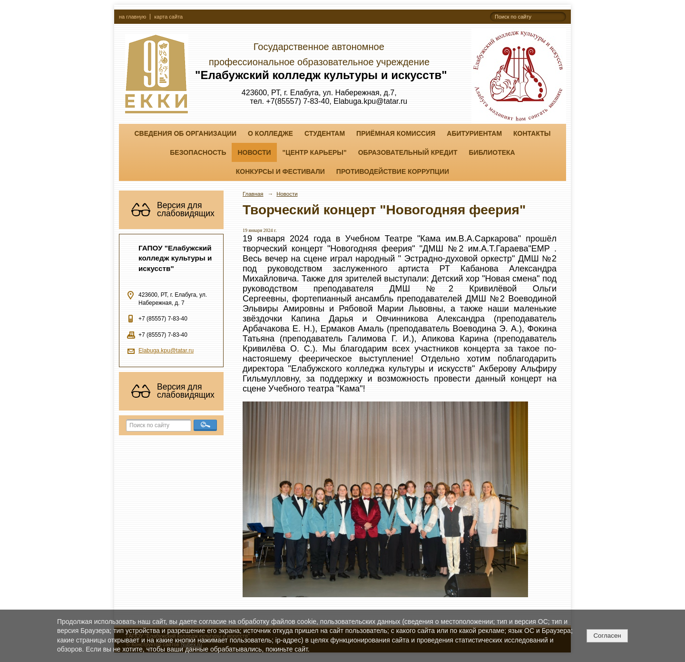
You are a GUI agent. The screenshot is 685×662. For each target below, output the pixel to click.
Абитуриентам (474, 133)
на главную (132, 17)
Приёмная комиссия (395, 133)
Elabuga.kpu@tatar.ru (166, 350)
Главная (253, 194)
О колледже (270, 133)
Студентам (324, 133)
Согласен (607, 635)
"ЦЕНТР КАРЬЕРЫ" (315, 152)
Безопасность (198, 152)
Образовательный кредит (408, 152)
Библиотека (492, 152)
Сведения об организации (185, 133)
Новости (254, 152)
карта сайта (168, 17)
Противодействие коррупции (392, 171)
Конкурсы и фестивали (280, 171)
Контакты (531, 133)
